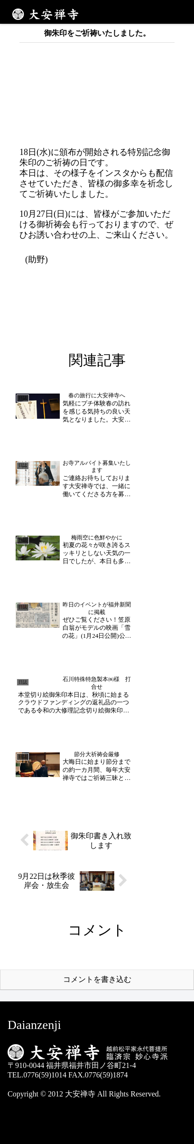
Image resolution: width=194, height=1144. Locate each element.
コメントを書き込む (97, 979)
